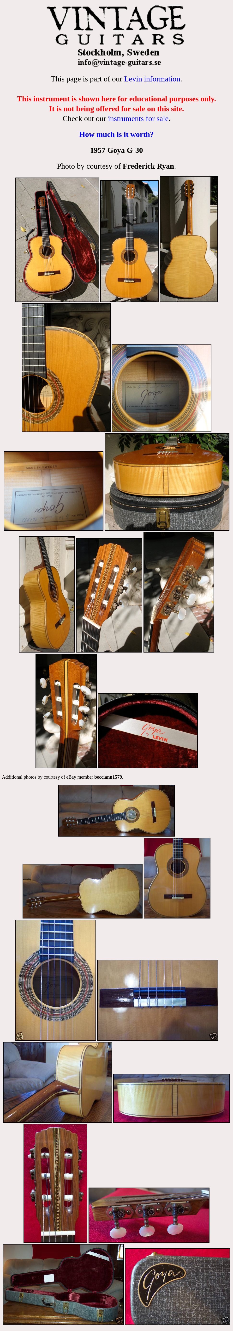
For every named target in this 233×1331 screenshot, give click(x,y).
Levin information (152, 78)
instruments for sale (138, 118)
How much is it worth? (116, 134)
